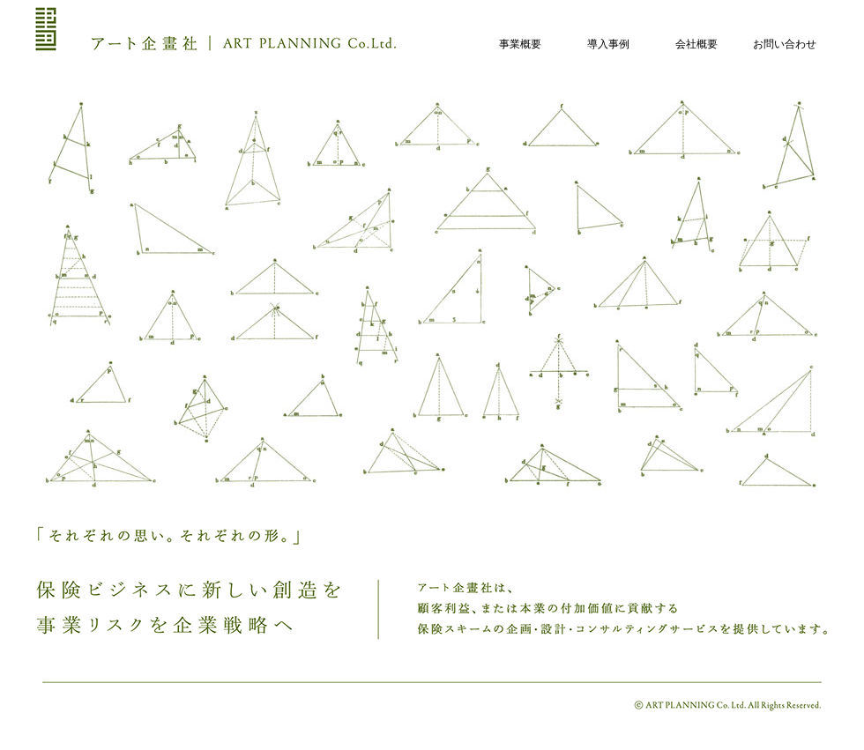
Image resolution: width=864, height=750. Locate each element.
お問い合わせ (784, 44)
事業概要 (520, 44)
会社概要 (696, 44)
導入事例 (608, 44)
